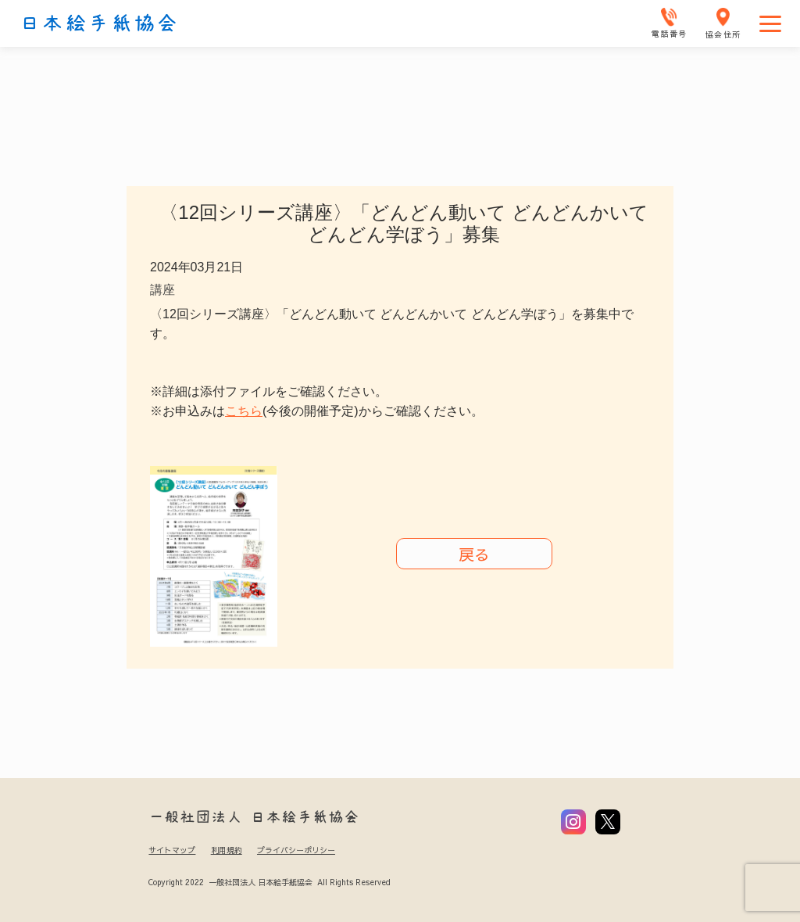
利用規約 (226, 850)
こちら (243, 411)
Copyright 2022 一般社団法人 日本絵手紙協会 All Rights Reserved (269, 882)
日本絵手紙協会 (99, 23)
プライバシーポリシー (296, 850)
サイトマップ (171, 850)
